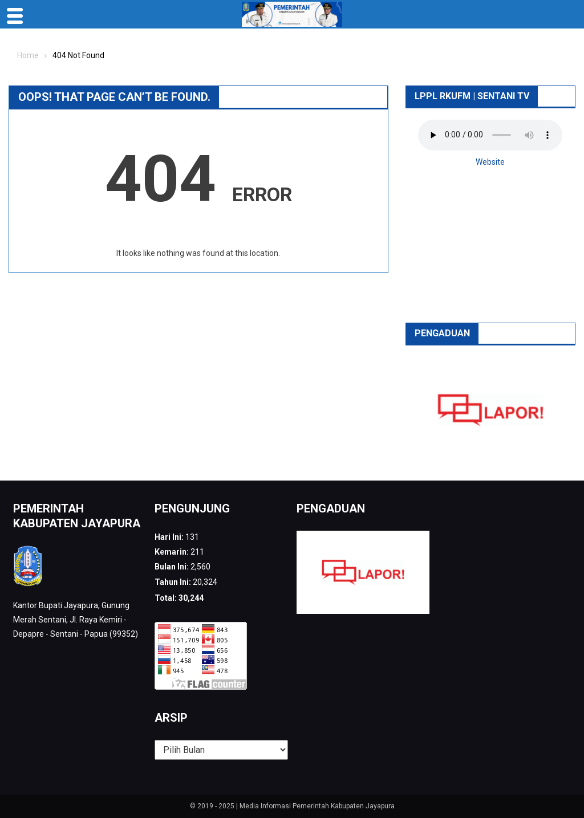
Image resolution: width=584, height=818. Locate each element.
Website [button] (490, 161)
